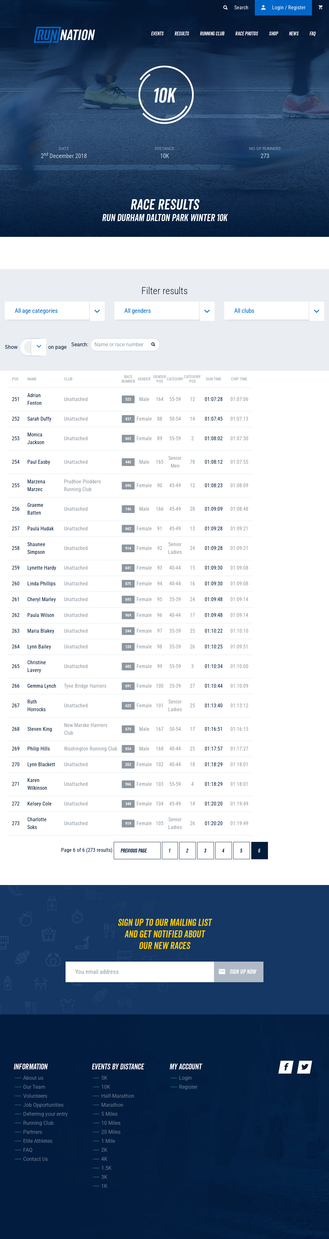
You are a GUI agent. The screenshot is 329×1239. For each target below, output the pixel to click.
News (293, 34)
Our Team (34, 1090)
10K (105, 1090)
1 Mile (108, 1144)
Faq (312, 34)
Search (235, 7)
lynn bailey (39, 650)
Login (185, 1081)
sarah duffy (39, 422)
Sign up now (235, 974)
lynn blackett (41, 767)
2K (104, 1153)
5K (104, 1081)
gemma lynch (41, 689)
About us (33, 1081)
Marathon (112, 1108)
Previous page (136, 854)
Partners (32, 1135)
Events (157, 34)
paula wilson (40, 618)
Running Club (212, 34)
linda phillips (41, 586)
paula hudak (40, 531)
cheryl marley (41, 602)
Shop (273, 34)
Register (188, 1090)
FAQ (27, 1153)
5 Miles (109, 1117)
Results (181, 34)
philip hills (38, 752)
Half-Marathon (117, 1099)
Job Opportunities (43, 1108)
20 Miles (110, 1135)
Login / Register (283, 7)
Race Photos (246, 34)
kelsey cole (39, 807)
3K (104, 1180)
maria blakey (40, 634)
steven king (39, 732)
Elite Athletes (37, 1144)
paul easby (38, 465)
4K (104, 1162)
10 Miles (110, 1126)
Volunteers (35, 1099)
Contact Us (35, 1162)
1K (104, 1189)
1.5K (106, 1171)
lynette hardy (41, 571)
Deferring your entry (45, 1117)
